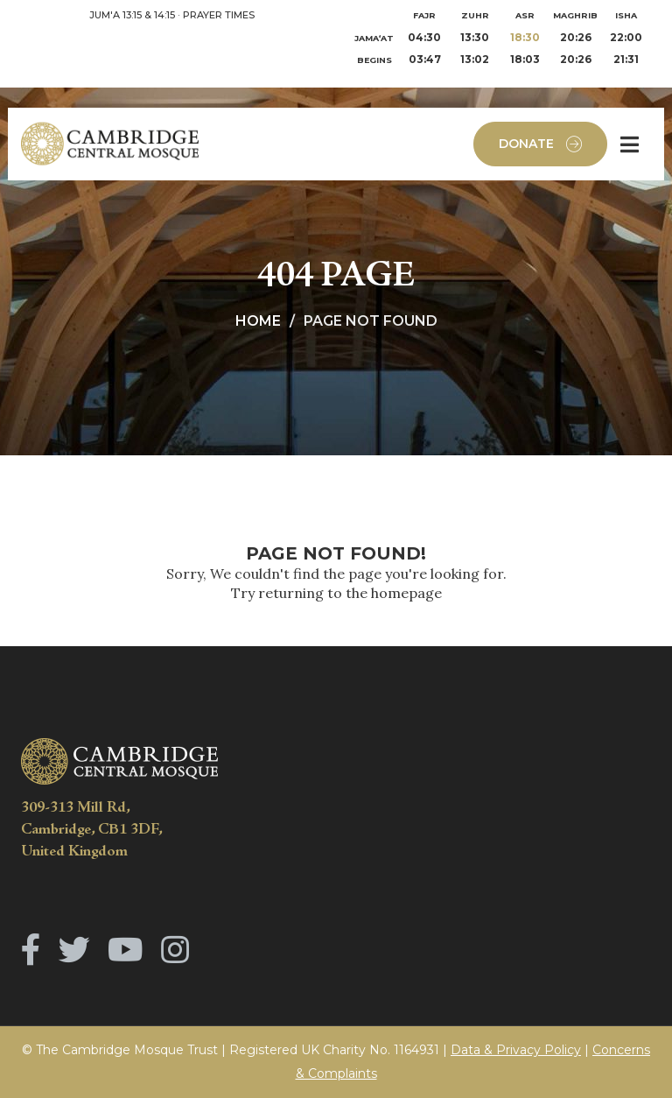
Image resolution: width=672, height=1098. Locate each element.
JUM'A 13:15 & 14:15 (132, 15)
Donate (540, 144)
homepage (406, 593)
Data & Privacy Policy (516, 1050)
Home (258, 321)
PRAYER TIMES (219, 15)
